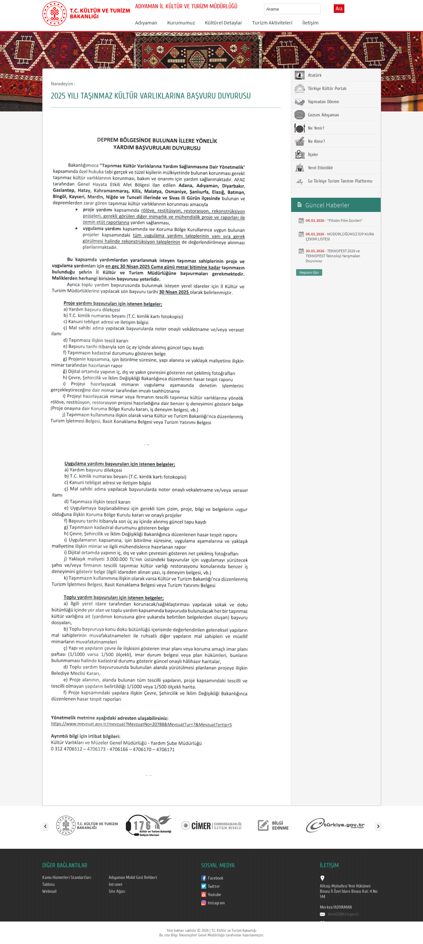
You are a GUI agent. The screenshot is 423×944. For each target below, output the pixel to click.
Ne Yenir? (309, 128)
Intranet (116, 884)
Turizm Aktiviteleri (272, 22)
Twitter (214, 886)
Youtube (214, 894)
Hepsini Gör (309, 272)
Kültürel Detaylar (223, 22)
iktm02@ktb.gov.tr (343, 914)
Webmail (49, 891)
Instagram (216, 903)
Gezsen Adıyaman (316, 114)
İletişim (310, 22)
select (322, 9)
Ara (339, 9)
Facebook (215, 878)
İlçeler (306, 154)
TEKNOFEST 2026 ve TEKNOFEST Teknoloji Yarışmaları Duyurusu (333, 255)
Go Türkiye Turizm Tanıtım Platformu (333, 180)
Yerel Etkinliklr (313, 167)
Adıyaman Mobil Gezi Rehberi (133, 877)
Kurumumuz (181, 22)
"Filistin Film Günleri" (345, 220)
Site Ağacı (117, 891)
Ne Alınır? (309, 141)
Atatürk (308, 75)
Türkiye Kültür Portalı (320, 88)
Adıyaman (146, 22)
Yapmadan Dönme (316, 101)
